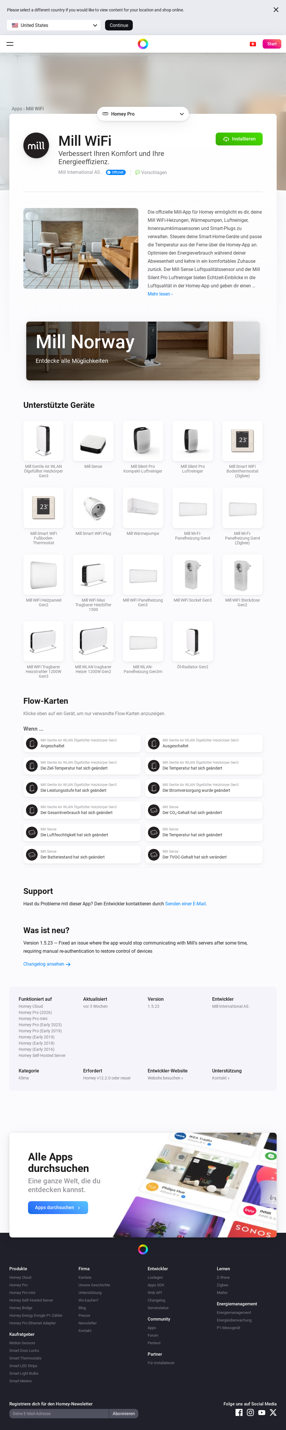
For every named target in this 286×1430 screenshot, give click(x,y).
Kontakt (85, 1330)
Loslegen (155, 1277)
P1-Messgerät (228, 1328)
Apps (17, 108)
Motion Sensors (22, 1343)
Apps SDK (156, 1285)
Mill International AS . (231, 1006)
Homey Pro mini (22, 1292)
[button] (53, 25)
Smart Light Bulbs (24, 1373)
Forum (153, 1335)
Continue (119, 25)
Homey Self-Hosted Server (31, 1300)
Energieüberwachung (234, 1320)
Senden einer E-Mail (185, 904)
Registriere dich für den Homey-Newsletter (51, 1404)
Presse (84, 1315)
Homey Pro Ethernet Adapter (32, 1323)
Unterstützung (90, 1292)
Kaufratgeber (21, 1334)
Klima (24, 1078)
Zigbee (222, 1285)
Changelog (156, 1300)
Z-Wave (223, 1277)
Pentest (154, 1343)
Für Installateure (161, 1363)
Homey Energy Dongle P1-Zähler (35, 1315)
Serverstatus (158, 1308)
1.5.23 (153, 1006)
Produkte (18, 1268)
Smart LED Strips (23, 1366)
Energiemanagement (234, 1312)
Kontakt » (221, 1078)
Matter (222, 1292)
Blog (82, 1308)
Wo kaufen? (88, 1300)
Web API (155, 1292)
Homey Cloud (20, 1277)
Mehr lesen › (160, 294)
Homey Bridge (20, 1308)
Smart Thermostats (25, 1358)
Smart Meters (20, 1381)
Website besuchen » (165, 1078)
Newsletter (88, 1323)
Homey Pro (18, 1285)
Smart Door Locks (24, 1350)
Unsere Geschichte (94, 1285)
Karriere (85, 1277)
